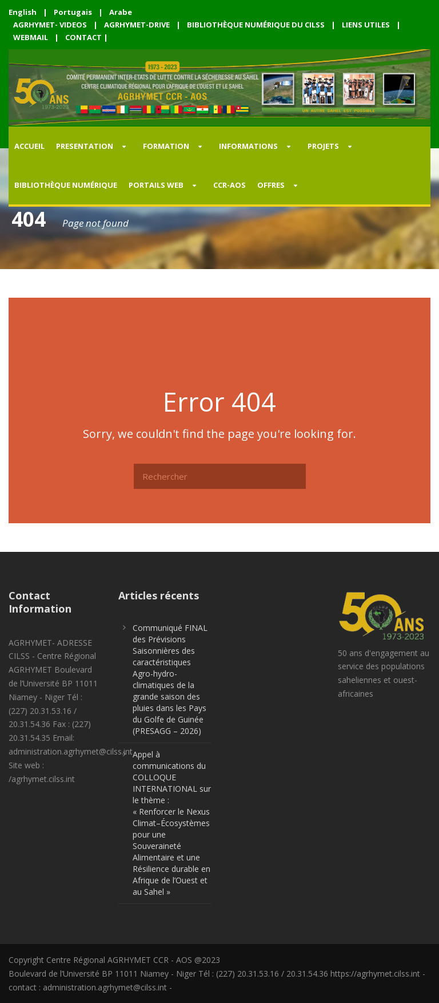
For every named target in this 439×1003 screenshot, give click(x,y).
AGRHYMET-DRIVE (137, 24)
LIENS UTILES (366, 24)
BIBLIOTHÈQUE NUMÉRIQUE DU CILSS (256, 24)
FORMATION (166, 146)
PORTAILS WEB (156, 185)
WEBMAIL (30, 37)
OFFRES (271, 185)
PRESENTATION (84, 146)
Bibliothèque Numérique (65, 185)
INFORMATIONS (248, 146)
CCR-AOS (229, 185)
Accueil (29, 146)
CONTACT (83, 37)
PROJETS (323, 146)
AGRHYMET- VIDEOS (50, 24)
